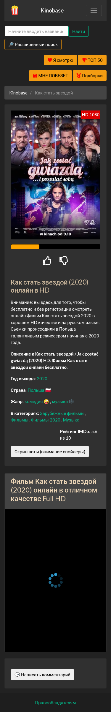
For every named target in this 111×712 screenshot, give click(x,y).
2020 (42, 378)
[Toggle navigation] (94, 10)
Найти (78, 31)
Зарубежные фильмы (63, 413)
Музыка (71, 419)
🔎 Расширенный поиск (33, 44)
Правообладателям (55, 702)
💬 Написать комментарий (42, 674)
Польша (36, 390)
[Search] (36, 31)
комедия (34, 401)
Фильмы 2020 (46, 419)
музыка (60, 401)
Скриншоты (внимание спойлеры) (50, 451)
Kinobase (52, 10)
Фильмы (20, 419)
